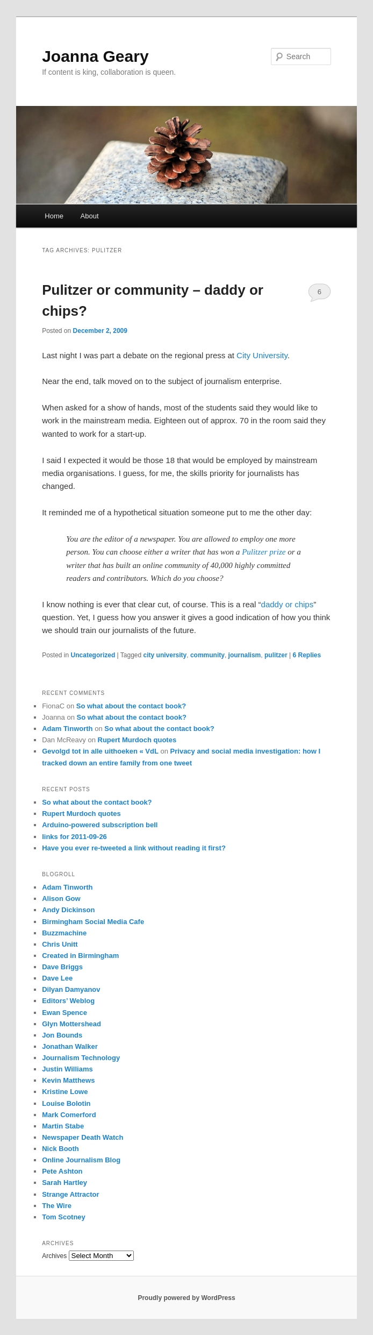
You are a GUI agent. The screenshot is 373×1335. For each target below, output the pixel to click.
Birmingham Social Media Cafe (93, 922)
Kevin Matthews (68, 1080)
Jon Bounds (62, 1035)
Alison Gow (61, 898)
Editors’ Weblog (68, 1001)
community (207, 655)
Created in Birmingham (80, 955)
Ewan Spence (64, 1013)
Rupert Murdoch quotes (137, 740)
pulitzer (276, 655)
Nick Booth (60, 1149)
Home (54, 216)
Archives (54, 1256)
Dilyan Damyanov (71, 989)
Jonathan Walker (70, 1046)
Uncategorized (93, 655)
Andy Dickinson (68, 910)
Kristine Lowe (65, 1092)
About (90, 216)
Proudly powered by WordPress (186, 1298)
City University (262, 355)
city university (165, 655)
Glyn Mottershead (71, 1024)
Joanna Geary (95, 56)
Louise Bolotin (66, 1103)
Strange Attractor (70, 1194)
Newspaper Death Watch (82, 1137)
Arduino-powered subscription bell (99, 825)
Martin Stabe (63, 1126)
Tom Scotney (63, 1217)
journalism (244, 655)
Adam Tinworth (67, 729)
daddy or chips (287, 604)
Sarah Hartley (64, 1182)
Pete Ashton (62, 1171)
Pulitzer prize (263, 552)
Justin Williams (67, 1069)
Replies (306, 655)
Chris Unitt (59, 944)
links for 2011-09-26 (74, 837)
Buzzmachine (64, 933)
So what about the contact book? (131, 706)
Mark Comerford (69, 1115)
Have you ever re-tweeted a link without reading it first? (134, 848)
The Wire (56, 1206)
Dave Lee (57, 978)
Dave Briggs (62, 967)
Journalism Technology (81, 1058)
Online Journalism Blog (81, 1160)
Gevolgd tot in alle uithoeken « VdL (100, 751)
